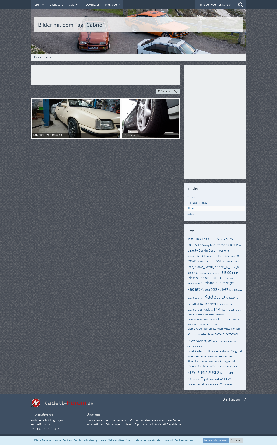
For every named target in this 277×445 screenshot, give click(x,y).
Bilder (191, 208)
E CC (227, 272)
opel (208, 341)
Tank (231, 372)
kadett (193, 289)
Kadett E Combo (195, 314)
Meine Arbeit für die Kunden (205, 328)
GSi (207, 278)
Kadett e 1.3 (226, 304)
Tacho (223, 373)
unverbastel (195, 384)
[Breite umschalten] (244, 400)
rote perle (214, 361)
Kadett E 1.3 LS (194, 309)
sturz (235, 366)
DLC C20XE (193, 272)
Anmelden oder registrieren (215, 4)
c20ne (235, 256)
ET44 (235, 273)
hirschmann (193, 283)
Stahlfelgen (220, 366)
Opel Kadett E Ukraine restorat (208, 351)
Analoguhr (207, 245)
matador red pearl (208, 324)
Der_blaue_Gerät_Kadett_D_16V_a (213, 266)
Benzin (213, 250)
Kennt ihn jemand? (214, 314)
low (234, 319)
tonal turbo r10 (217, 379)
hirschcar (229, 278)
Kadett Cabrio (236, 289)
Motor (192, 334)
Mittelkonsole (232, 328)
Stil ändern (233, 399)
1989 (198, 239)
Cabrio (200, 261)
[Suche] (240, 4)
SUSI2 (202, 372)
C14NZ (218, 255)
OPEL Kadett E (194, 346)
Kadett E (212, 303)
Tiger (205, 378)
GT (211, 278)
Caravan (226, 261)
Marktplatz (192, 324)
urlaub (208, 384)
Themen (192, 197)
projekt (203, 356)
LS (237, 319)
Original (236, 351)
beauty (192, 250)
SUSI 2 (213, 372)
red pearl (212, 356)
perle (196, 356)
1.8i (208, 239)
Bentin (203, 250)
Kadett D (214, 296)
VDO (215, 384)
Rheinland (194, 361)
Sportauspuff (205, 366)
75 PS (228, 238)
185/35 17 (194, 245)
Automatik (221, 245)
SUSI (191, 372)
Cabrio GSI (213, 261)
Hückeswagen (225, 283)
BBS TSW (235, 245)
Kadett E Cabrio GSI (231, 309)
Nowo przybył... (227, 333)
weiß (230, 384)
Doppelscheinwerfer (210, 272)
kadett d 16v (195, 304)
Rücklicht (191, 366)
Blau (206, 255)
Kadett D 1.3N (233, 297)
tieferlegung (193, 379)
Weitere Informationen (215, 440)
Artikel (191, 214)
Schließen (236, 440)
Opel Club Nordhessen (224, 341)
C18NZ (226, 255)
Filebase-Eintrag (197, 203)
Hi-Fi (221, 278)
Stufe (229, 366)
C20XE (191, 261)
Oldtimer (195, 341)
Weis (222, 384)
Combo (235, 261)
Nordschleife (206, 334)
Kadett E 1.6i (212, 309)
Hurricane (207, 283)
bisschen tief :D (195, 255)
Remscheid (226, 356)
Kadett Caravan (195, 297)
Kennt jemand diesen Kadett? (202, 319)
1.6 (203, 239)
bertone (224, 250)
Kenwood (224, 319)
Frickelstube (195, 278)
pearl (190, 356)
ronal (205, 361)
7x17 (219, 239)
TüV (228, 379)
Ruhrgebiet (227, 361)
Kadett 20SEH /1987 (214, 290)
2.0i (212, 239)
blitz (212, 255)
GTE (215, 278)
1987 (191, 239)
